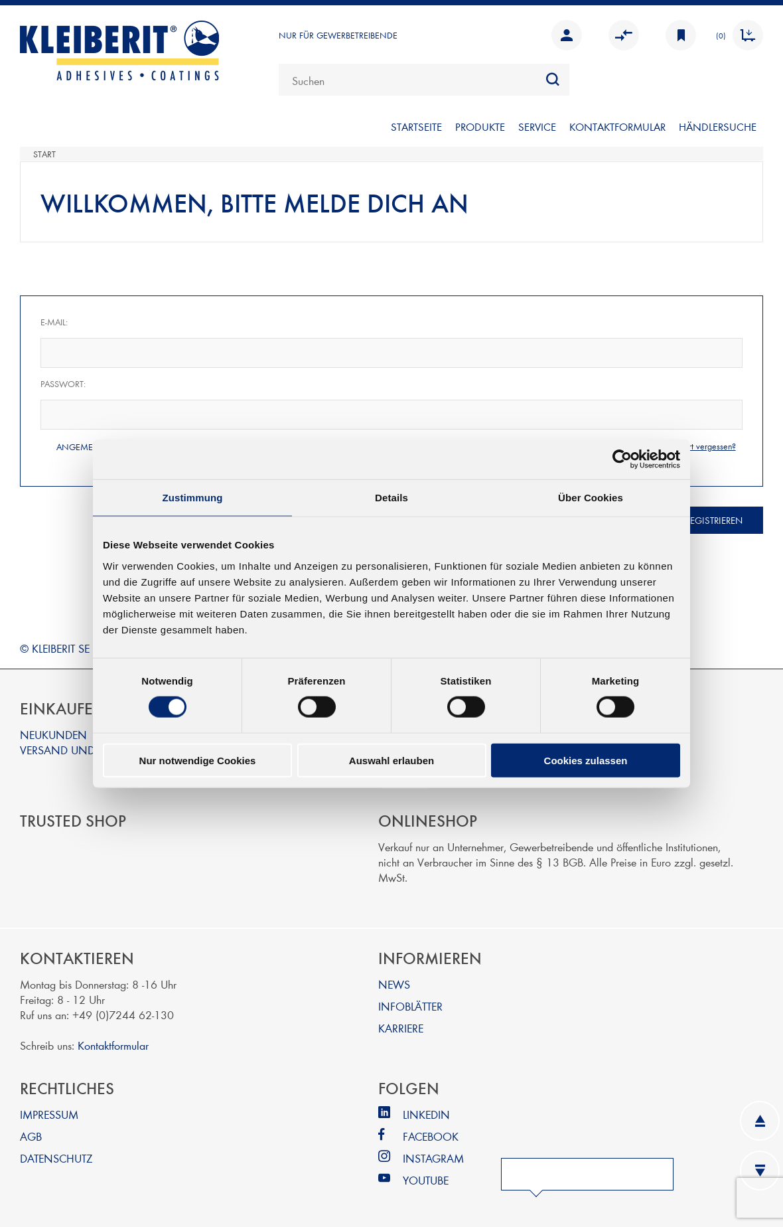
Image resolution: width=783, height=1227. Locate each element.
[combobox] (424, 80)
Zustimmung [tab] (193, 497)
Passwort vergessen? (699, 446)
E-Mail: (54, 322)
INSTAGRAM (433, 1157)
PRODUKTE (480, 126)
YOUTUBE (426, 1179)
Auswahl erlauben (391, 760)
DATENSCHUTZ (56, 1157)
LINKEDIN (426, 1113)
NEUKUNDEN (53, 734)
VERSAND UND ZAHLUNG (84, 749)
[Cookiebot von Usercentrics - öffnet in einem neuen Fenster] (622, 459)
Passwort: (63, 384)
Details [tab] (391, 497)
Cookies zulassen (586, 760)
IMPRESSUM (49, 1113)
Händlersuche (717, 126)
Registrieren (714, 520)
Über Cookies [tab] (590, 497)
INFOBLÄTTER (410, 1005)
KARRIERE (400, 1027)
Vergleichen (623, 35)
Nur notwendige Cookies (197, 760)
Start (44, 154)
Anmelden (566, 35)
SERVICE (537, 126)
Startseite (416, 126)
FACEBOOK (431, 1135)
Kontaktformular (113, 1044)
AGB (31, 1135)
